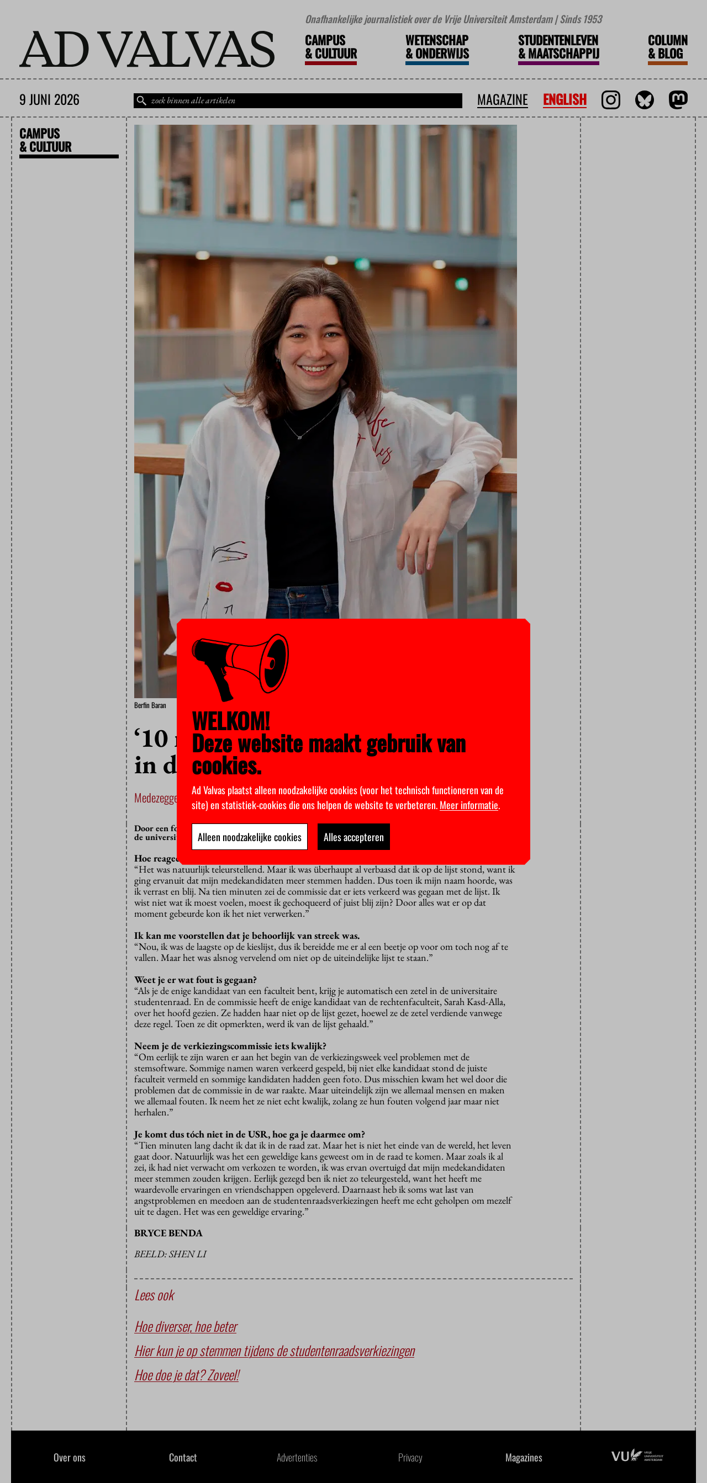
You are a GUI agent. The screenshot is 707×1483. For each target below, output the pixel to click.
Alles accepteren (354, 837)
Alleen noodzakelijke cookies (250, 837)
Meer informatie (469, 805)
